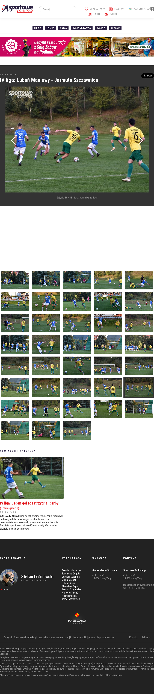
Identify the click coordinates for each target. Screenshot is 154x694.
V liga (63, 27)
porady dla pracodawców (101, 637)
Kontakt (133, 637)
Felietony (117, 8)
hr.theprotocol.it (78, 637)
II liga (37, 27)
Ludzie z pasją (95, 8)
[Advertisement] (77, 235)
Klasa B (115, 27)
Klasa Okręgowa (82, 27)
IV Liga (50, 27)
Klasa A (101, 27)
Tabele (94, 14)
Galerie (110, 14)
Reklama (146, 637)
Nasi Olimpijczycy (141, 8)
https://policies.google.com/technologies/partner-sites (80, 648)
